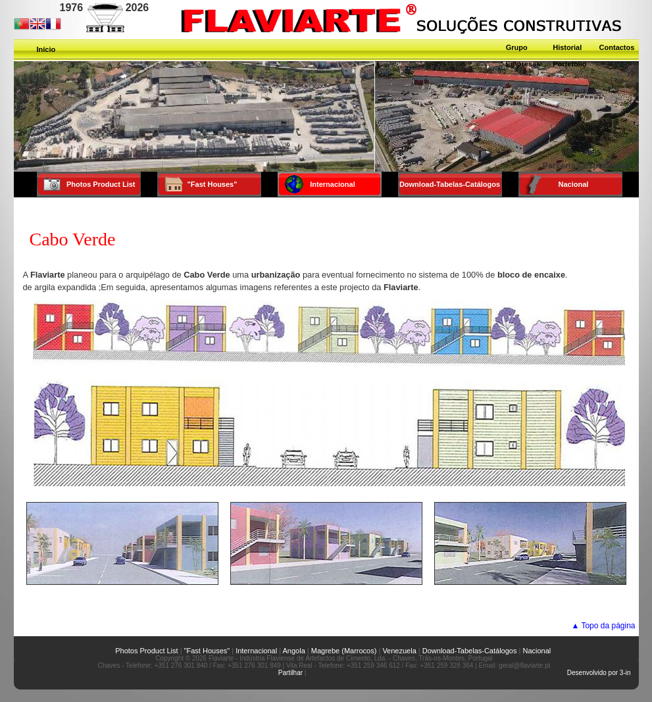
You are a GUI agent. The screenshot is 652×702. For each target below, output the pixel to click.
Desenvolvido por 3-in (599, 672)
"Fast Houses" (207, 651)
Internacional (256, 651)
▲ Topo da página (603, 625)
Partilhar (290, 672)
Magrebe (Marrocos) (344, 651)
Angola (294, 651)
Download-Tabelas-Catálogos (469, 651)
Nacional (536, 651)
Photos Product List (137, 651)
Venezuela (399, 651)
